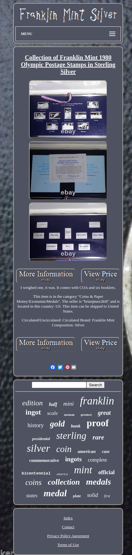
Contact (68, 527)
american (87, 451)
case (105, 451)
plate (77, 496)
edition (32, 403)
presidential (41, 439)
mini (68, 403)
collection (64, 482)
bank (75, 425)
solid (92, 495)
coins (33, 482)
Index (68, 518)
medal (55, 493)
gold (57, 423)
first (107, 496)
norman (69, 414)
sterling (71, 435)
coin (64, 449)
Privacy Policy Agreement (68, 535)
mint (83, 469)
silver (38, 448)
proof (98, 423)
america (62, 474)
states (31, 495)
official (106, 472)
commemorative (44, 460)
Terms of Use (68, 544)
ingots (73, 459)
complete (97, 460)
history (35, 425)
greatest (86, 414)
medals (98, 481)
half (53, 404)
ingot (33, 412)
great (104, 412)
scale (52, 413)
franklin (97, 401)
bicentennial (36, 473)
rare (98, 437)
